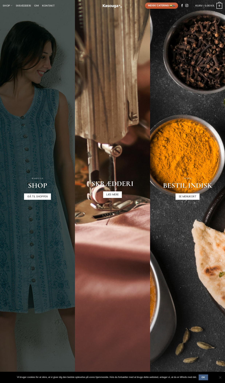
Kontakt (48, 5)
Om (36, 5)
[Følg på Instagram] (186, 5)
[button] (208, 5)
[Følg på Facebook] (182, 5)
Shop (8, 5)
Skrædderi (23, 5)
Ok (203, 377)
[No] (220, 378)
